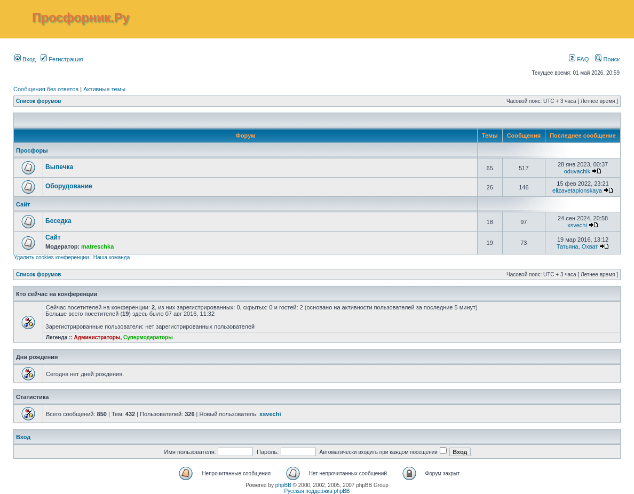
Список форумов (38, 101)
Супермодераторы (148, 337)
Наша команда (111, 257)
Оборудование (68, 186)
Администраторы (97, 337)
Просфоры (32, 150)
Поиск (607, 59)
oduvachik (577, 171)
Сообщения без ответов (45, 89)
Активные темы (104, 89)
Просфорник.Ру (80, 18)
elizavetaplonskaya (577, 190)
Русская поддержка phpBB (317, 491)
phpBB (283, 485)
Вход (25, 59)
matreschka (97, 246)
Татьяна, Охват (577, 246)
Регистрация (62, 59)
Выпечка (59, 167)
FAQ (579, 59)
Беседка (58, 221)
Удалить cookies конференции (51, 257)
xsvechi (577, 225)
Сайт (23, 204)
